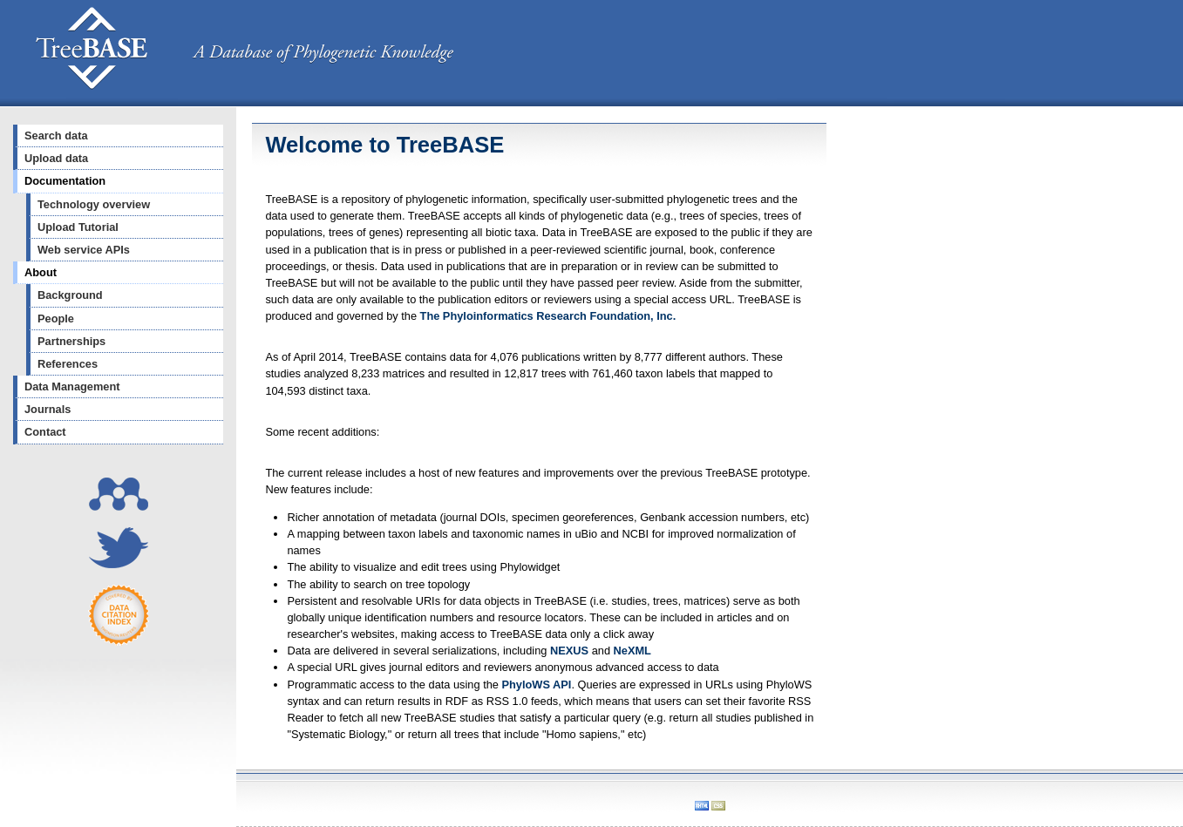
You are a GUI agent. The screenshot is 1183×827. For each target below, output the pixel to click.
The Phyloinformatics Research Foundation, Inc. (548, 315)
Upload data (56, 158)
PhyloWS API (537, 684)
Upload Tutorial (78, 227)
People (55, 318)
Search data (56, 135)
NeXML (632, 650)
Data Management (72, 386)
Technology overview (93, 204)
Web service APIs (83, 249)
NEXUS (569, 650)
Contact (45, 431)
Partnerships (71, 341)
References (67, 363)
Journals (47, 409)
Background (70, 295)
